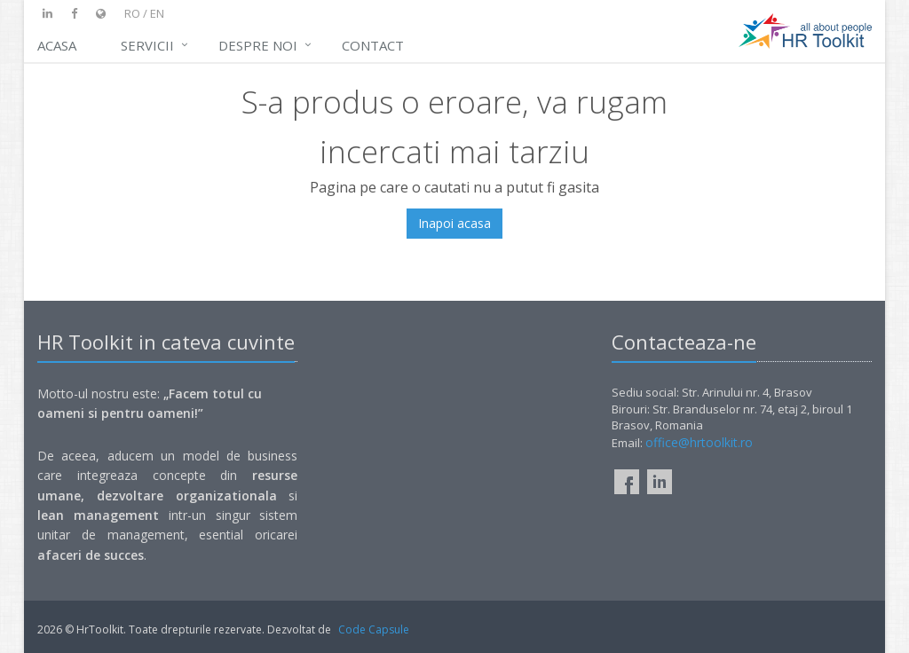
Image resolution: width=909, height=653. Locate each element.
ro (132, 13)
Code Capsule (373, 629)
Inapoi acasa (454, 223)
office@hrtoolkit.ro (699, 442)
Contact (373, 45)
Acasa (56, 45)
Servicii (147, 45)
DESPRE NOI (257, 45)
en (157, 13)
